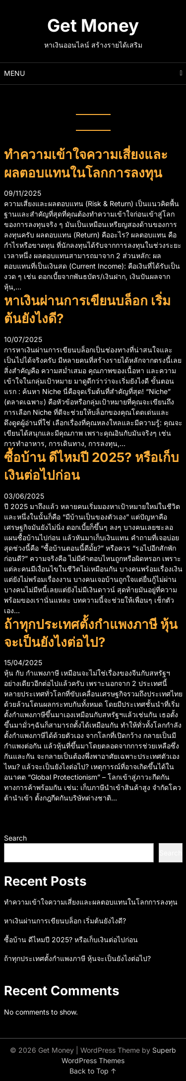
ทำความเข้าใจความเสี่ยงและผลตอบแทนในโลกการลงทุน (91, 902)
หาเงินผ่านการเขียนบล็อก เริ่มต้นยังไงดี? (65, 920)
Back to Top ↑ (93, 1071)
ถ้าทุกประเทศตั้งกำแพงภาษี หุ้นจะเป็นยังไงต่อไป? (77, 958)
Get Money (93, 25)
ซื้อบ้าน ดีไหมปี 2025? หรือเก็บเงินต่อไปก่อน (71, 939)
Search (15, 838)
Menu (14, 73)
